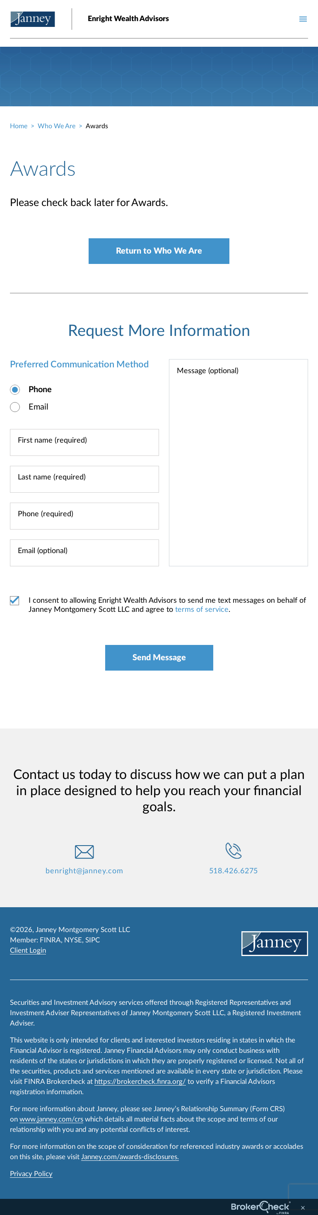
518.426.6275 (233, 871)
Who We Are (56, 126)
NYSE (73, 940)
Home (18, 126)
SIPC (92, 940)
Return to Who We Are (159, 251)
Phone (40, 390)
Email (38, 407)
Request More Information (159, 331)
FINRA (50, 940)
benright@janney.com (84, 871)
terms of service (202, 609)
